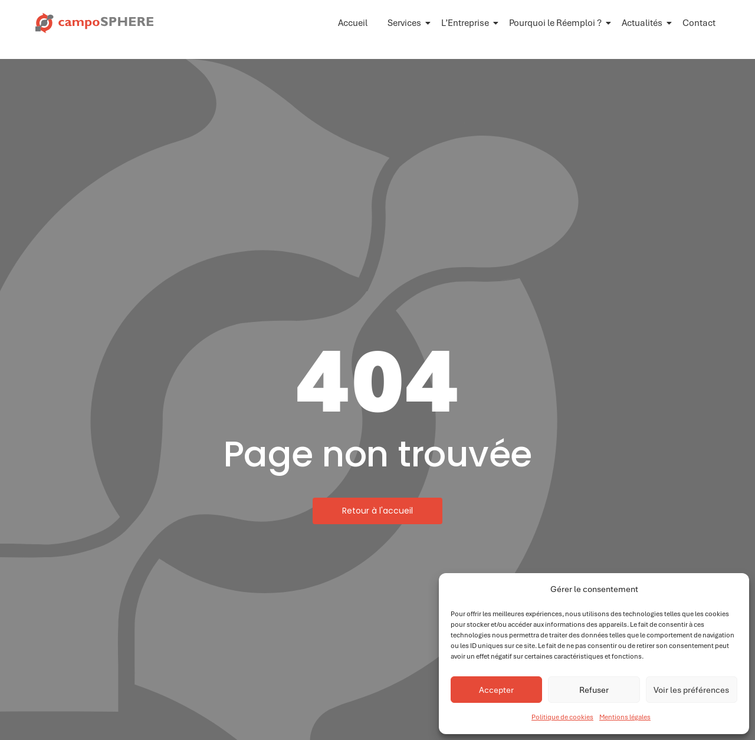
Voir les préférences (691, 690)
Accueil (352, 23)
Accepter (496, 690)
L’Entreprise (467, 23)
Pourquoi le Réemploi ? (557, 23)
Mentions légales (625, 717)
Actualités (644, 23)
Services (406, 23)
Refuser (594, 690)
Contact (698, 23)
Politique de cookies (562, 717)
